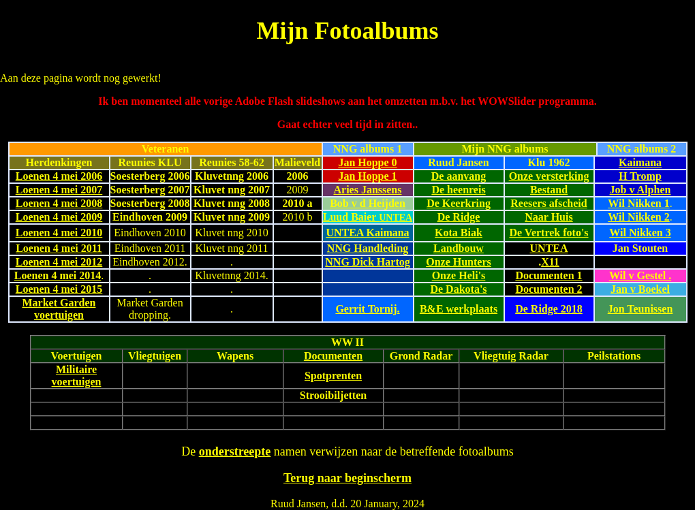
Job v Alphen (640, 189)
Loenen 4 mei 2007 (59, 189)
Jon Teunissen (640, 309)
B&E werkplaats (458, 309)
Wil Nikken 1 (638, 203)
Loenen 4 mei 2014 (58, 275)
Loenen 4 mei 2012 (59, 262)
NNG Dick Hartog (367, 262)
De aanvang (458, 176)
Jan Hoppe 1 (367, 176)
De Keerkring (459, 203)
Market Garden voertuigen (59, 309)
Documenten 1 (548, 275)
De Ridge (458, 217)
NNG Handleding (368, 248)
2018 (570, 309)
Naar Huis (548, 217)
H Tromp (640, 176)
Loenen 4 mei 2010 (59, 232)
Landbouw (458, 248)
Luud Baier (367, 217)
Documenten (333, 356)
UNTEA (548, 248)
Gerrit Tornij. (367, 309)
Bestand (549, 189)
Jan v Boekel (640, 289)
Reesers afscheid (548, 203)
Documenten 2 (548, 289)
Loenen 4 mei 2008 (59, 203)
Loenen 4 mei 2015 (59, 289)
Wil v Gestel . (640, 275)
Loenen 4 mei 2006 (59, 176)
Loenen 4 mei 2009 (59, 217)
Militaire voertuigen (77, 375)
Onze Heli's (459, 275)
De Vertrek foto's (548, 232)
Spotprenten (333, 375)
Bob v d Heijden (367, 203)
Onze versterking (549, 176)
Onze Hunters (458, 262)
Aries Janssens (367, 189)
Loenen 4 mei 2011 (59, 248)
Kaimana (640, 162)
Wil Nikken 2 (638, 217)
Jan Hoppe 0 (367, 162)
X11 (550, 262)
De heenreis (458, 189)
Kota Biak (458, 232)
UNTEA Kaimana (367, 232)
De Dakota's (458, 289)
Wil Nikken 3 (639, 232)
